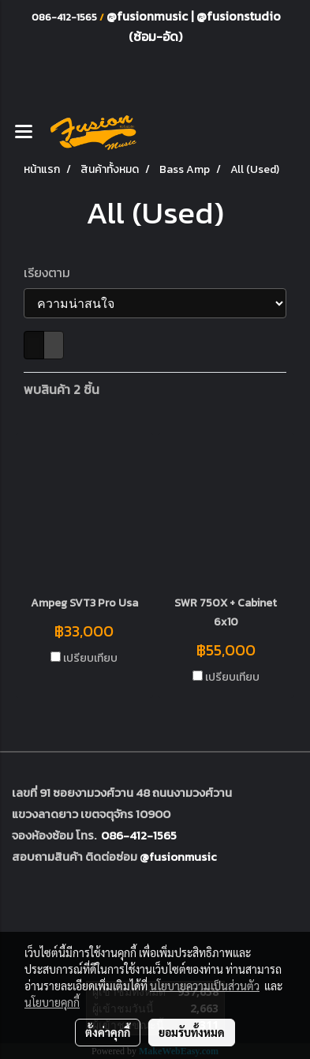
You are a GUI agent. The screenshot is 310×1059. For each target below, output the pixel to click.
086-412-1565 (139, 835)
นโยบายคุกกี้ (52, 1002)
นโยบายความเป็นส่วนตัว (205, 985)
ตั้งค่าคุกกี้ (107, 1032)
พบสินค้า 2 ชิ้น (61, 389)
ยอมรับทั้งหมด (192, 1032)
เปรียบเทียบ (90, 659)
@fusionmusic (148, 15)
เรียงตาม (52, 272)
